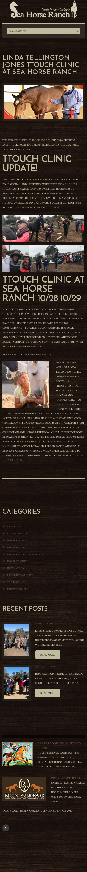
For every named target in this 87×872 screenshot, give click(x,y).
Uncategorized (18, 589)
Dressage (13, 526)
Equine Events (17, 533)
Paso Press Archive (20, 575)
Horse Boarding (18, 540)
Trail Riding (15, 582)
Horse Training (18, 561)
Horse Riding (16, 547)
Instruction (15, 568)
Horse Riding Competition (25, 554)
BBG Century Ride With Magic (59, 673)
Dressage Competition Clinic (59, 630)
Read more (47, 654)
